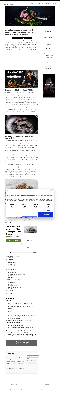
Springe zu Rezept (16, 38)
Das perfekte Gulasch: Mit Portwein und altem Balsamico (49, 68)
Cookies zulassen (45, 214)
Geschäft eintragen (54, 0)
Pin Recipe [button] (30, 240)
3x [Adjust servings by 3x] (36, 252)
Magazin (37, 3)
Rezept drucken (27, 38)
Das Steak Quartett (48, 35)
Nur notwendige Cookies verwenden (29, 214)
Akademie (54, 3)
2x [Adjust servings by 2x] (35, 252)
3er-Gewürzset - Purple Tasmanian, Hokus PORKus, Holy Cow (49, 43)
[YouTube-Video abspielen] (21, 79)
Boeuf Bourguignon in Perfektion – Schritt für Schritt (48, 63)
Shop (42, 3)
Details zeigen (48, 210)
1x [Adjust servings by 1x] (33, 252)
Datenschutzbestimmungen (32, 360)
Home (32, 3)
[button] (6, 236)
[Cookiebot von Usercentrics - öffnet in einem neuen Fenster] (48, 190)
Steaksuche (48, 3)
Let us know (21, 343)
